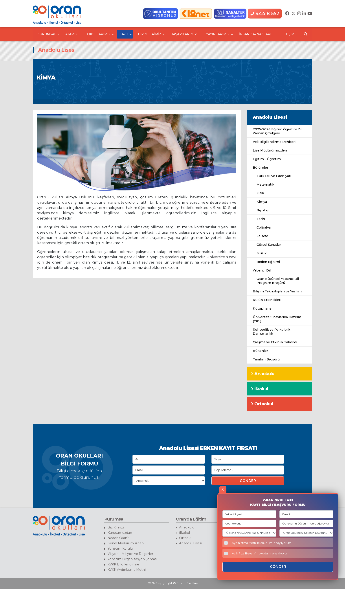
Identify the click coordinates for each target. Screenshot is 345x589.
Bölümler (260, 168)
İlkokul (259, 388)
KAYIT (125, 34)
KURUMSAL (48, 34)
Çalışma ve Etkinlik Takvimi (275, 342)
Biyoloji (262, 210)
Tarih (261, 219)
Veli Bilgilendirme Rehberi (274, 142)
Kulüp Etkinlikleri (267, 300)
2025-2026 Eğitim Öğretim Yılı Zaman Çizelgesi (277, 131)
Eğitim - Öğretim (267, 159)
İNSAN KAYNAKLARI (255, 34)
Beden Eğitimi (268, 262)
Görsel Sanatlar (269, 245)
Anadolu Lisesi (270, 117)
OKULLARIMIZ (100, 34)
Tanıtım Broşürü (266, 359)
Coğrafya (264, 227)
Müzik (261, 253)
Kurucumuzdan (120, 533)
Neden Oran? (118, 538)
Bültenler (260, 351)
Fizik (260, 193)
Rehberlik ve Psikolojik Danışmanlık (271, 332)
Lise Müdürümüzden (270, 150)
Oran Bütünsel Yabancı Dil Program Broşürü (278, 281)
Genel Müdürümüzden (126, 543)
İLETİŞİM (287, 34)
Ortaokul (262, 403)
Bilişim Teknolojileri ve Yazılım (277, 291)
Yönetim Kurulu (120, 548)
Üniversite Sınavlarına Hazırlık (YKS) (277, 319)
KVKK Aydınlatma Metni (127, 570)
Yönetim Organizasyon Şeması (132, 559)
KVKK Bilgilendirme (123, 564)
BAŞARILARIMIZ (184, 34)
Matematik (265, 184)
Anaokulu (262, 373)
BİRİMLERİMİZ (151, 34)
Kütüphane (262, 308)
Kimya (262, 202)
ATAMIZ (71, 34)
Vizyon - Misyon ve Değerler (130, 554)
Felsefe (262, 236)
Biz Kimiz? (116, 527)
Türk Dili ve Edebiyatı (274, 176)
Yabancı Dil (262, 270)
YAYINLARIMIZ (219, 34)
